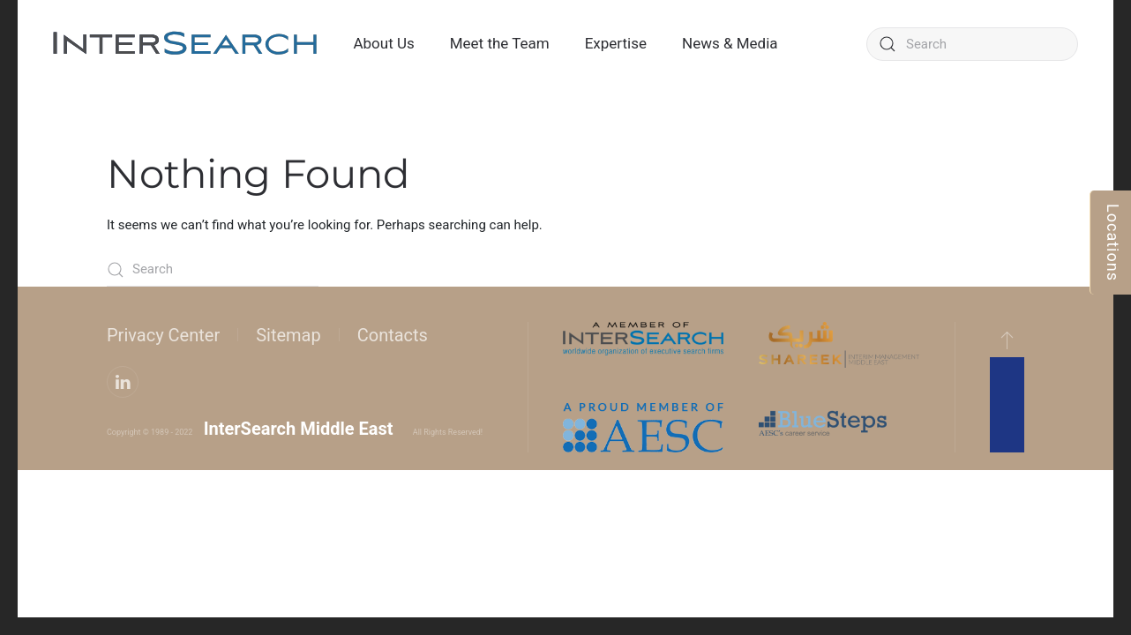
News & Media (730, 43)
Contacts (392, 335)
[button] (1007, 339)
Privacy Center (163, 335)
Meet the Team (500, 43)
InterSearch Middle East (298, 428)
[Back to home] (185, 44)
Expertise (616, 43)
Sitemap (288, 335)
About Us (383, 43)
